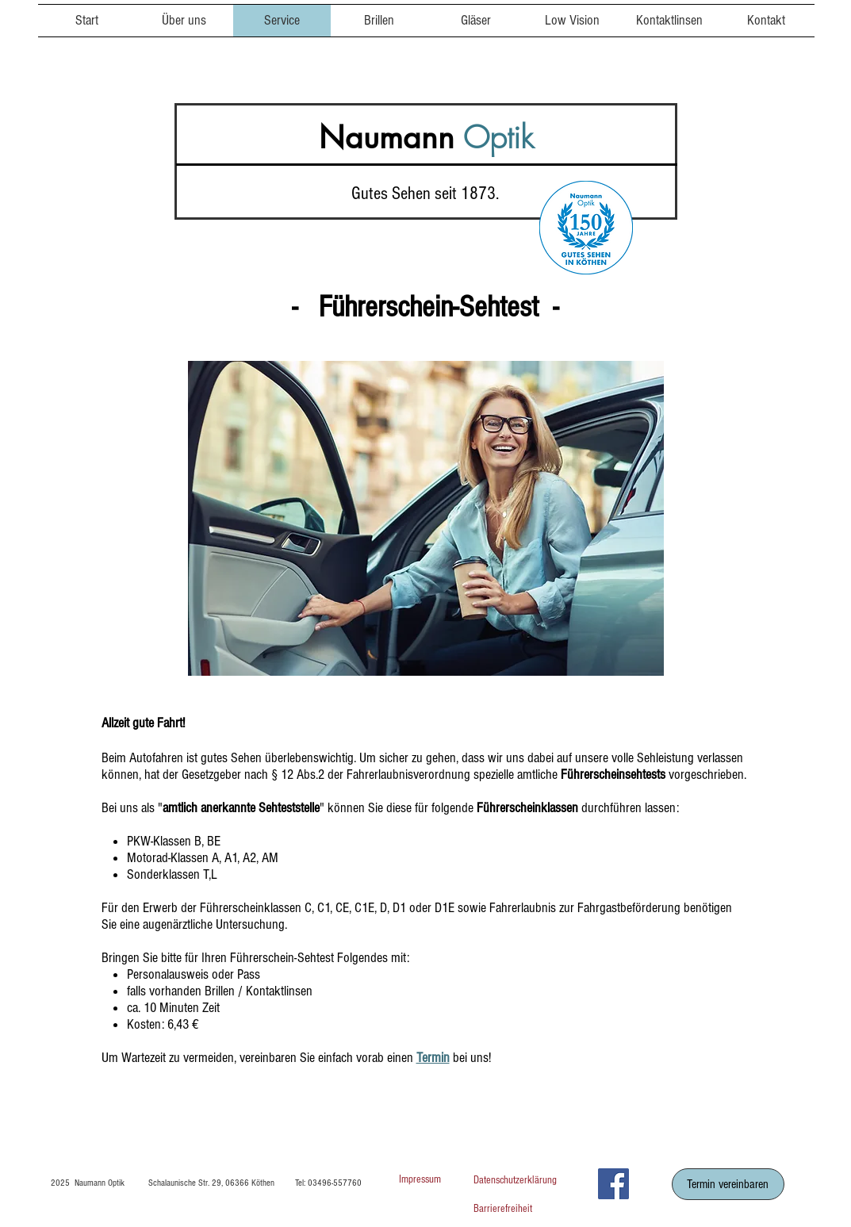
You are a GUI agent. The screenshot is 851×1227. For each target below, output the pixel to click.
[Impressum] (420, 1180)
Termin (433, 1057)
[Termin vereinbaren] (728, 1184)
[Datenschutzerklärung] (529, 1181)
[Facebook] (613, 1183)
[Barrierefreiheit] (529, 1210)
